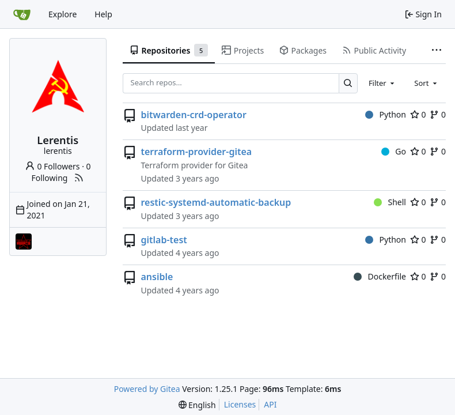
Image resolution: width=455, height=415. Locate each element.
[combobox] (382, 83)
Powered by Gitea (147, 388)
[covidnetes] (24, 241)
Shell (390, 202)
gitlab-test (164, 240)
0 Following (60, 172)
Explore (62, 14)
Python (385, 114)
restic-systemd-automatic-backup (216, 202)
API (270, 404)
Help (103, 14)
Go (393, 151)
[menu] (197, 404)
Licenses (240, 404)
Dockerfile (380, 276)
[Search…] (348, 83)
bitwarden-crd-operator (194, 114)
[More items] (436, 50)
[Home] (22, 14)
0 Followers (52, 166)
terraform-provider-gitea (196, 151)
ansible (157, 276)
